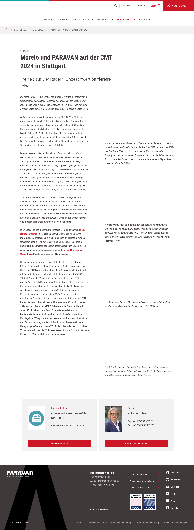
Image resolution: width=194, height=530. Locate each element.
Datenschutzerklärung (121, 522)
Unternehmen (124, 19)
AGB (105, 522)
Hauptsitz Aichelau (138, 474)
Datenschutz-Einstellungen (175, 522)
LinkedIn (172, 507)
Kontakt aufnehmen (134, 443)
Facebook (173, 472)
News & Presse (39, 30)
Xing (170, 500)
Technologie (103, 19)
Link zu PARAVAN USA (140, 487)
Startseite (140, 5)
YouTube (172, 486)
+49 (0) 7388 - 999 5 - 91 (102, 484)
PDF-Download (58, 443)
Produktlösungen (80, 19)
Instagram (173, 479)
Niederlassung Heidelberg (142, 480)
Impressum (93, 522)
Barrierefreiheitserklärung (147, 522)
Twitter (171, 493)
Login (153, 5)
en (128, 5)
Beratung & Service (54, 19)
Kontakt (143, 19)
